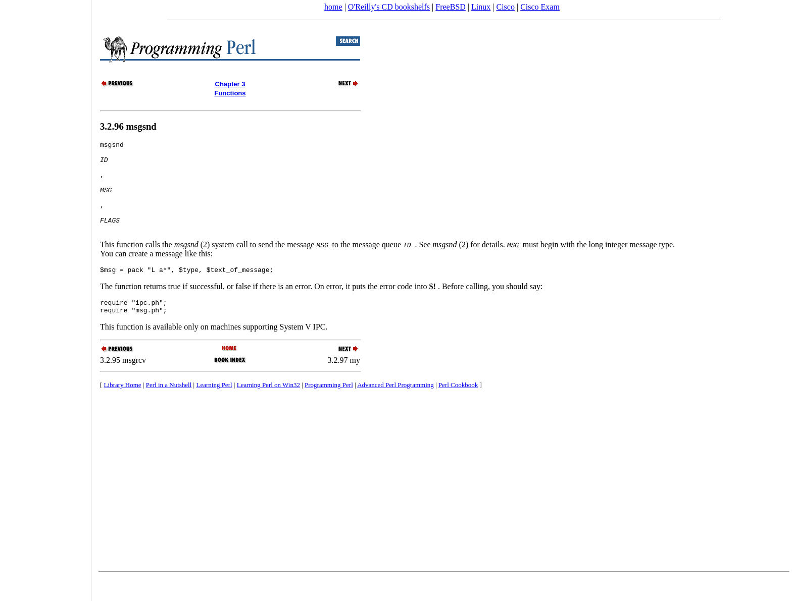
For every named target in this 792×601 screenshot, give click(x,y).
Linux (480, 7)
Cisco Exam (540, 7)
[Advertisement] (45, 297)
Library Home (122, 407)
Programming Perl (329, 407)
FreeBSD (450, 7)
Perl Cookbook (458, 407)
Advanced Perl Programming (395, 407)
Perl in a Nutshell (169, 407)
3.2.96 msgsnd (128, 126)
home (333, 7)
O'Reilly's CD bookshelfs (389, 7)
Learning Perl (214, 407)
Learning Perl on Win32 (268, 407)
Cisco (505, 7)
